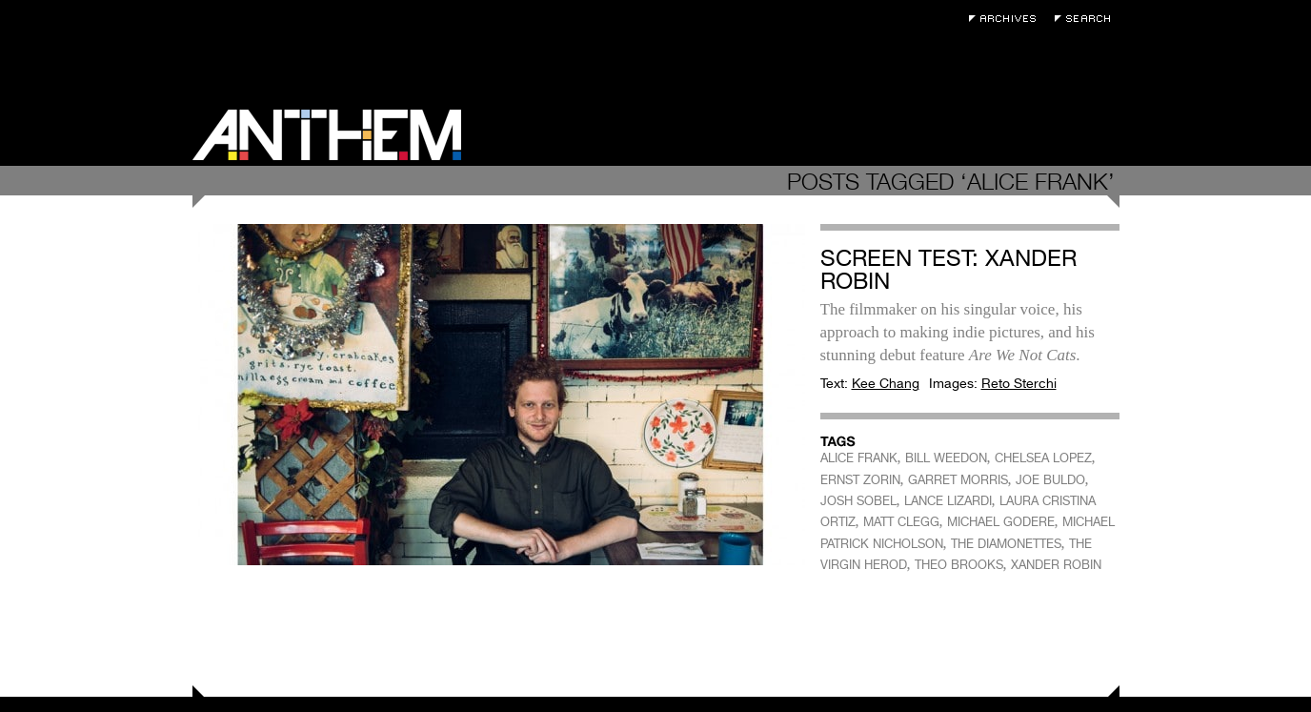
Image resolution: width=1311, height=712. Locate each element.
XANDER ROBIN (1056, 565)
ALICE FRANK (859, 458)
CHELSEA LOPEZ (1043, 458)
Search (1087, 18)
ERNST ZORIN (860, 480)
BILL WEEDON (946, 458)
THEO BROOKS (959, 565)
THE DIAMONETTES (1006, 544)
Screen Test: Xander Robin (948, 269)
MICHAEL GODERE (1001, 522)
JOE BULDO (1050, 480)
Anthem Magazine (326, 135)
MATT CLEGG (901, 522)
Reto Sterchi (1019, 383)
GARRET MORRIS (958, 480)
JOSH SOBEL (858, 501)
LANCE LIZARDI (948, 501)
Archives (1007, 18)
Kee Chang (885, 383)
